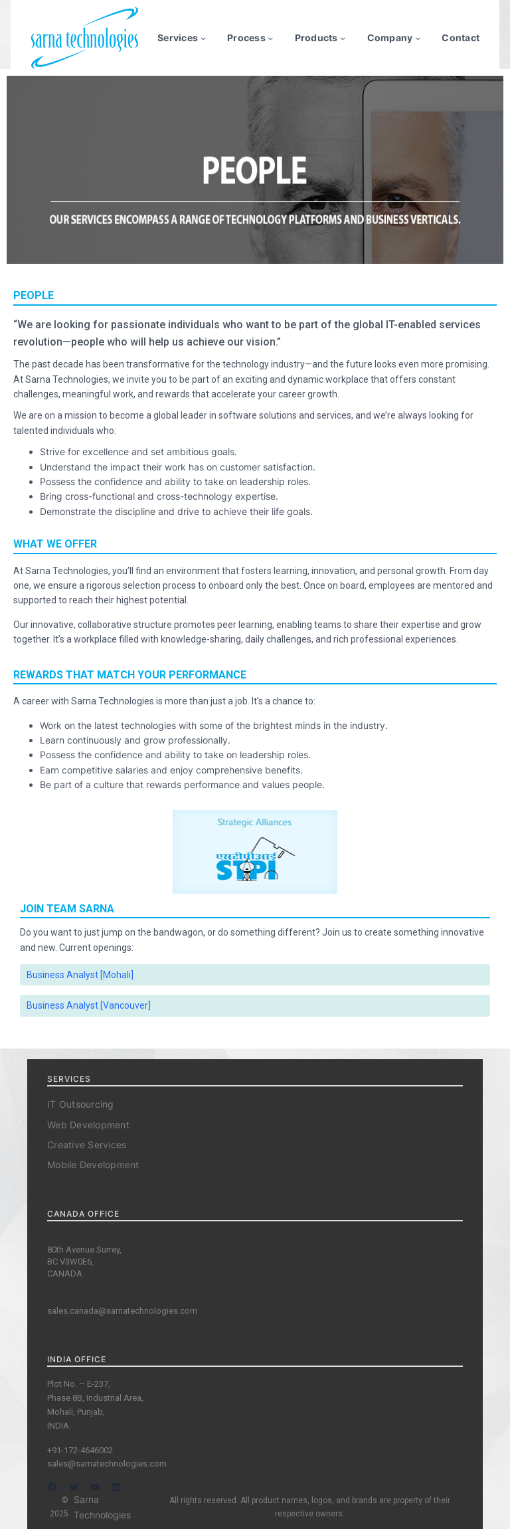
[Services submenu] (203, 38)
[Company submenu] (417, 38)
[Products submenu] (342, 38)
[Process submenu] (270, 38)
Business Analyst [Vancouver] (89, 1005)
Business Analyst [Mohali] (80, 974)
